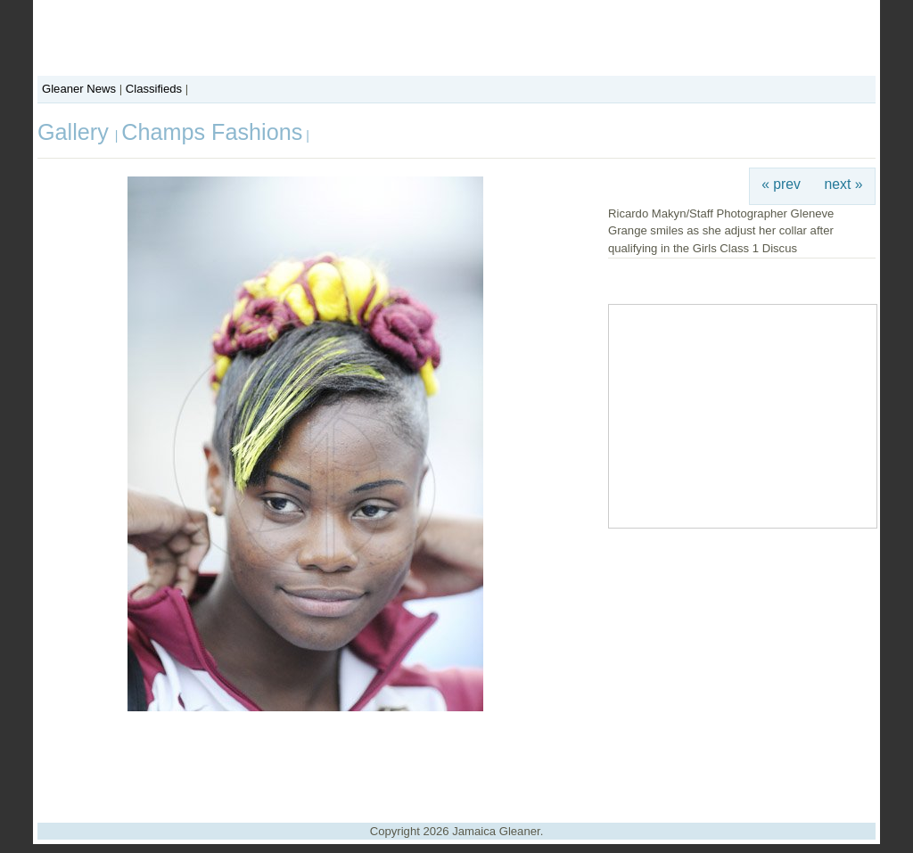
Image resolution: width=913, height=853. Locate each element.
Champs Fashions (211, 131)
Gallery (76, 131)
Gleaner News (79, 88)
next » (844, 184)
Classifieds (154, 88)
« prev (781, 184)
